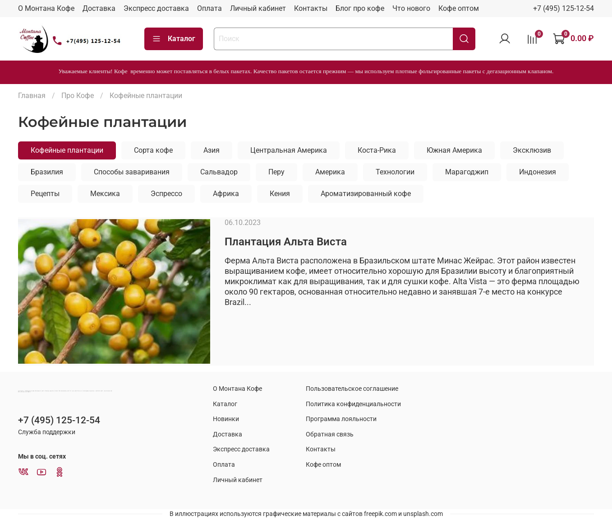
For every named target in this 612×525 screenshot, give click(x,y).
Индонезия (537, 172)
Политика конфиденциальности (353, 404)
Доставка (99, 8)
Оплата (209, 8)
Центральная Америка (288, 150)
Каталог (173, 38)
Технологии (395, 172)
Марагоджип (466, 172)
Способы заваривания (132, 172)
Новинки (226, 419)
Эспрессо (166, 193)
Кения (280, 193)
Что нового (411, 8)
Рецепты (45, 193)
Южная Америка (454, 150)
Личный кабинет (258, 8)
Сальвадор (219, 172)
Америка (330, 172)
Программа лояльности (341, 419)
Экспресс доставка (156, 8)
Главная (32, 95)
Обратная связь (330, 434)
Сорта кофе (153, 150)
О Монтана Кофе (46, 8)
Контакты (310, 8)
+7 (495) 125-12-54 (563, 8)
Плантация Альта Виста (286, 241)
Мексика (105, 193)
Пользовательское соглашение (352, 389)
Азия (211, 150)
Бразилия (47, 172)
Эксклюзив (532, 150)
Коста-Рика (377, 150)
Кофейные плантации (67, 150)
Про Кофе (77, 95)
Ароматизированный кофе (366, 193)
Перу (276, 172)
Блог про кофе (360, 8)
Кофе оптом (458, 8)
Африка (226, 193)
